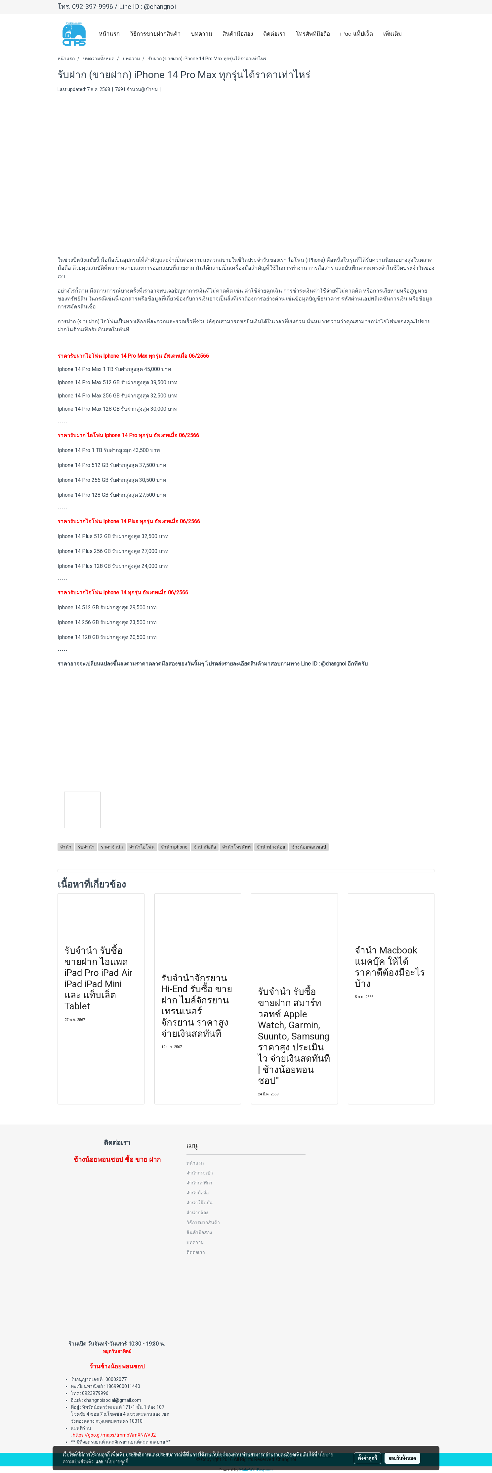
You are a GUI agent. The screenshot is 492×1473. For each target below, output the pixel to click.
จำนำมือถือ (197, 1192)
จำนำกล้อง (197, 1212)
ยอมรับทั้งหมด (402, 1458)
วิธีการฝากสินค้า (203, 1222)
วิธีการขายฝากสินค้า (155, 33)
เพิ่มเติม (392, 33)
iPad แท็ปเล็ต (356, 33)
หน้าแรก (109, 33)
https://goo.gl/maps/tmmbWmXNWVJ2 (114, 1435)
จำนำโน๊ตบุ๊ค (199, 1202)
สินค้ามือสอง (238, 33)
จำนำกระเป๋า (199, 1173)
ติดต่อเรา (274, 33)
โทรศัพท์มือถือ (313, 33)
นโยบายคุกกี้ (116, 1461)
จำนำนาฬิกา (199, 1182)
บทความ (201, 33)
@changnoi (160, 7)
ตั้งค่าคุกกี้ (367, 1458)
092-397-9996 (92, 7)
